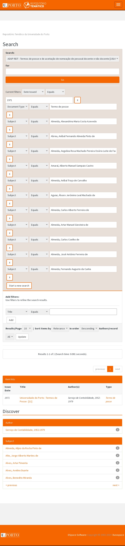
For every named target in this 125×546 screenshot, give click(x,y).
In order (74, 328)
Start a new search (19, 285)
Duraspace (118, 534)
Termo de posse (110, 399)
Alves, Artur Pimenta (17, 463)
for (7, 65)
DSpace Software (77, 534)
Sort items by (43, 328)
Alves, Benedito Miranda (19, 477)
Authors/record (108, 328)
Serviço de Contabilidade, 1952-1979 (25, 429)
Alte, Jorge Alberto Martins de (22, 455)
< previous (11, 485)
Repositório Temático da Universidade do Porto (26, 34)
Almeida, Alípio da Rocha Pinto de (23, 448)
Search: (10, 52)
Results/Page (14, 328)
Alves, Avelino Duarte (17, 470)
